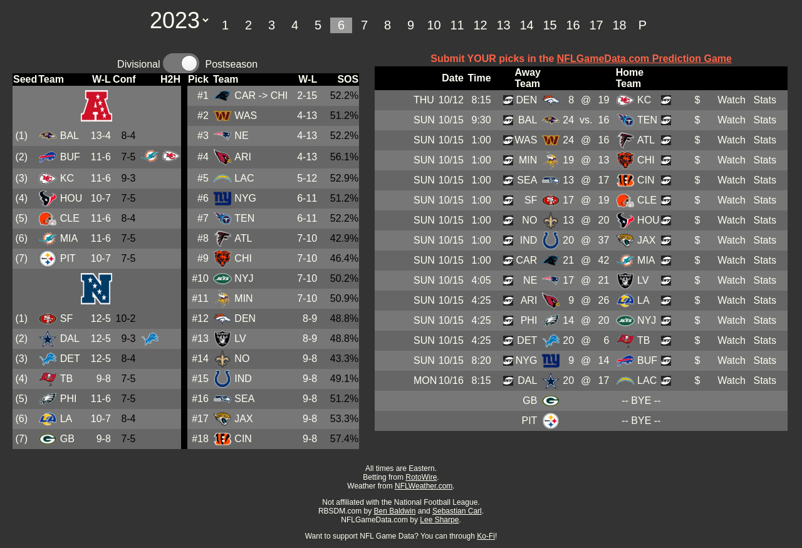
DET (70, 358)
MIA (69, 238)
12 (480, 25)
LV (240, 338)
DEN (245, 318)
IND (243, 378)
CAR (245, 95)
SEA (244, 398)
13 (503, 25)
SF (66, 318)
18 (619, 25)
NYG (245, 198)
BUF (70, 157)
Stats (764, 100)
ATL (243, 238)
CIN (243, 438)
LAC (244, 178)
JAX (243, 418)
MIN (243, 298)
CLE (70, 218)
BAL (69, 135)
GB (67, 438)
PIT (68, 258)
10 (433, 25)
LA (66, 418)
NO (241, 358)
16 (573, 25)
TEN (244, 218)
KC (67, 178)
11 (457, 25)
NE (241, 135)
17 (596, 25)
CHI (243, 258)
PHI (68, 398)
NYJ (243, 278)
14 (526, 25)
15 (549, 25)
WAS (245, 115)
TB (66, 378)
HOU (71, 198)
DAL (70, 338)
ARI (242, 157)
